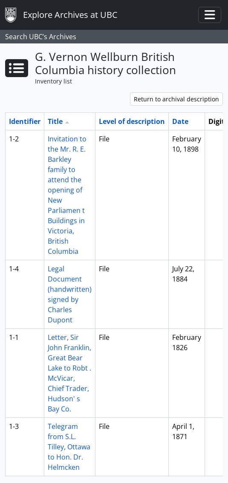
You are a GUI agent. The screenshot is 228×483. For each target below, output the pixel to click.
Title (55, 121)
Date (180, 121)
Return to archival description (176, 99)
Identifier (24, 121)
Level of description (132, 121)
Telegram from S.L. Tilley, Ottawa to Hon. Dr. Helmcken (69, 447)
